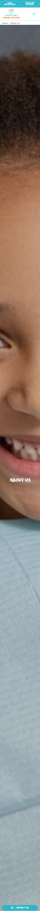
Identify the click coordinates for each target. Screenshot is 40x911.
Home (5, 23)
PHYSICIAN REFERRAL (29, 4)
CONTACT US (22, 907)
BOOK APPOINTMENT (10, 4)
